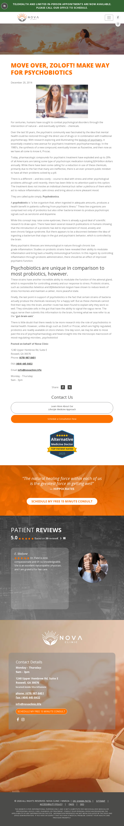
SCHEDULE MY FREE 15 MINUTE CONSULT (62, 501)
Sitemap (100, 801)
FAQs (71, 804)
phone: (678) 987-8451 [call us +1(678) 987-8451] (30, 693)
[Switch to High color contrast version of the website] (4, 6)
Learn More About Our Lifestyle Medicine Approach (62, 408)
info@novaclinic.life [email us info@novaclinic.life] (30, 370)
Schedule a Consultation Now (62, 418)
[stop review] (64, 538)
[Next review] (60, 538)
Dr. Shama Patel (82, 801)
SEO (82, 804)
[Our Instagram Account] (118, 24)
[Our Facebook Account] (118, 18)
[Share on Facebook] (63, 388)
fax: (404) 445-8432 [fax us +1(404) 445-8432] (28, 697)
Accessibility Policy (51, 804)
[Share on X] (70, 388)
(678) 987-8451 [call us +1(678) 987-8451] (27, 357)
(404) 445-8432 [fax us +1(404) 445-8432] (24, 363)
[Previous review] (57, 538)
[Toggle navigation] (109, 18)
